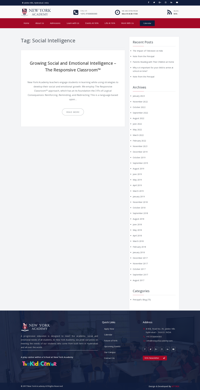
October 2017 (139, 269)
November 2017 (140, 263)
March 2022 (138, 135)
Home (26, 23)
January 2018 (139, 252)
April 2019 (137, 185)
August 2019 (138, 168)
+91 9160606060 (154, 336)
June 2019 (137, 174)
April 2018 (137, 235)
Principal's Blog (140, 299)
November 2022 (140, 101)
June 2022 (137, 124)
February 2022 (139, 140)
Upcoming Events (112, 346)
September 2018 (140, 213)
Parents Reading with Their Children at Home (153, 62)
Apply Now (109, 328)
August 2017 (138, 280)
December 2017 (140, 258)
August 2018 (138, 219)
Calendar (147, 23)
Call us (83, 11)
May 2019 (137, 179)
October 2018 (139, 207)
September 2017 (140, 274)
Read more (73, 112)
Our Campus (110, 352)
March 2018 (138, 241)
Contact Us (109, 358)
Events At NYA (91, 23)
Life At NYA (110, 23)
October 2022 (139, 107)
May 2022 (137, 129)
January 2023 (139, 96)
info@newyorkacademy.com (160, 340)
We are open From (130, 11)
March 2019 (138, 191)
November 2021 (140, 146)
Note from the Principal (143, 56)
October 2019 (139, 157)
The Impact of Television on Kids (148, 50)
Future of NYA (110, 340)
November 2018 (140, 202)
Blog (176, 11)
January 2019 (139, 196)
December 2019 (140, 151)
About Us (39, 23)
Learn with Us (73, 23)
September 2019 (140, 163)
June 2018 (137, 224)
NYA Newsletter (155, 358)
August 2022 (138, 118)
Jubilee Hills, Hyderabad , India (35, 3)
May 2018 (137, 230)
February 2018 (139, 247)
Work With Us (127, 23)
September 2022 (140, 112)
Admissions (55, 23)
